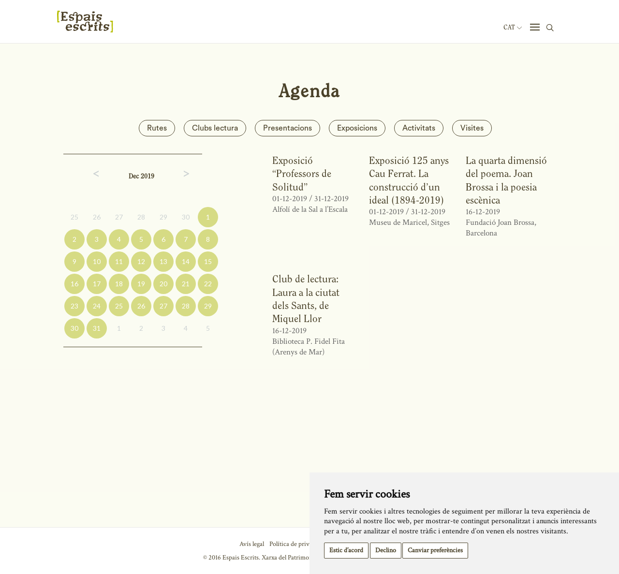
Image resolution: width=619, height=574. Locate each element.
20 (163, 284)
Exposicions (357, 128)
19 (141, 284)
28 (141, 217)
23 (74, 306)
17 (97, 284)
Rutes (157, 128)
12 (141, 261)
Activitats (418, 128)
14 (186, 261)
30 (186, 217)
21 (186, 284)
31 (97, 328)
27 (119, 217)
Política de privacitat (296, 544)
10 (97, 261)
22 (208, 284)
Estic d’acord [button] (346, 550)
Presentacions (287, 128)
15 (208, 261)
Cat (512, 27)
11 (119, 261)
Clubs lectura (215, 128)
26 (97, 217)
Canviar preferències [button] (435, 550)
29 (163, 217)
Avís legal (251, 544)
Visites (472, 128)
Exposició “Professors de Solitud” (301, 173)
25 (74, 217)
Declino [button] (385, 550)
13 (163, 261)
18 (119, 284)
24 (97, 306)
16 (74, 284)
